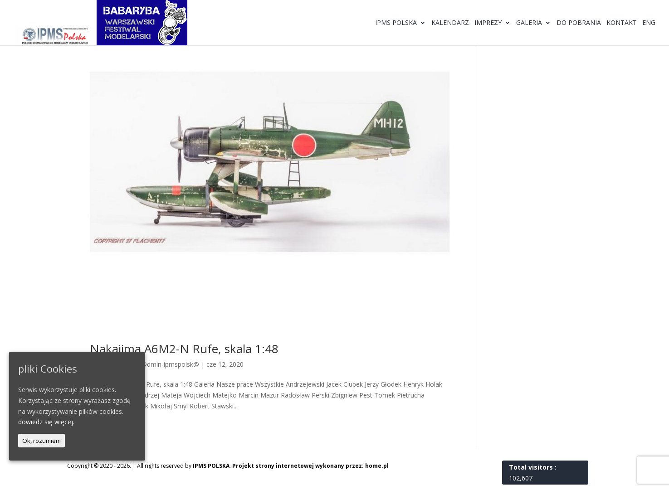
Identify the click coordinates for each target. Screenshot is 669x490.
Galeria (529, 23)
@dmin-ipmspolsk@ (170, 364)
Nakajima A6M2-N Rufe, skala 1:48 (184, 348)
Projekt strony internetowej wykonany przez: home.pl (310, 466)
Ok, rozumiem (41, 441)
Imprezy (488, 23)
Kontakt (621, 23)
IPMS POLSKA (211, 466)
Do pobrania (579, 23)
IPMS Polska (396, 23)
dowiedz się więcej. (46, 421)
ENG (648, 23)
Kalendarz (450, 23)
